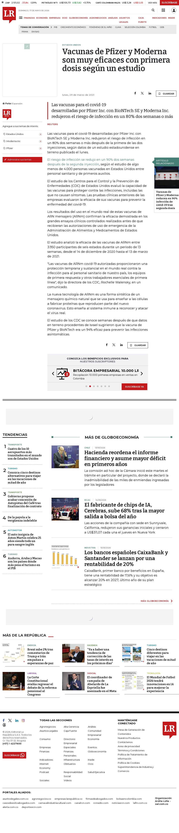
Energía (31, 645)
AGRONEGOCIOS (98, 18)
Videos (67, 780)
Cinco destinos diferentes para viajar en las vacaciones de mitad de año (161, 656)
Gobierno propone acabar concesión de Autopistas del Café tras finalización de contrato (25, 501)
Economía (93, 739)
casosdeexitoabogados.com (19, 803)
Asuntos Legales (49, 730)
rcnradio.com (100, 803)
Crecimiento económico (73, 27)
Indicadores (46, 759)
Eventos (92, 747)
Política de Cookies (129, 762)
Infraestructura (72, 759)
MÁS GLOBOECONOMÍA (155, 600)
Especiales (70, 747)
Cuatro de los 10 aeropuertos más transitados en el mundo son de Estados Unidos (25, 453)
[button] (52, 374)
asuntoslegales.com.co (15, 798)
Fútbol (153, 27)
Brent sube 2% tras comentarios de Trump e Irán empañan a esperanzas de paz (40, 656)
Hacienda (92, 645)
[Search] (153, 10)
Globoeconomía (97, 751)
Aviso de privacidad (129, 746)
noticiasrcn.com (121, 803)
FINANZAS (29, 18)
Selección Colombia (135, 27)
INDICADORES (159, 18)
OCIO (64, 18)
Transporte (15, 444)
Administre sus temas (17, 159)
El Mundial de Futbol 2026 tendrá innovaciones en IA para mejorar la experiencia (161, 684)
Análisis (92, 726)
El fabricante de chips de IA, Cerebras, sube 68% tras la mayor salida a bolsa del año (124, 511)
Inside (91, 759)
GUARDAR (166, 93)
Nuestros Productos (129, 738)
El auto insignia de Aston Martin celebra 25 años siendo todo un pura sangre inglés (24, 539)
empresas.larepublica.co (68, 798)
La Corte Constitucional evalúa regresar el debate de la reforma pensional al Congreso (42, 686)
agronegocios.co (41, 798)
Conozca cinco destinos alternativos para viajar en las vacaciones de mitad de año (24, 477)
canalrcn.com (82, 803)
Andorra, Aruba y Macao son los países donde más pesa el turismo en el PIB (25, 563)
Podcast (44, 772)
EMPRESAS (54, 18)
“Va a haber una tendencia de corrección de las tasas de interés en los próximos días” (100, 656)
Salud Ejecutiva (96, 772)
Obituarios (69, 763)
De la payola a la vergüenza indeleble (22, 519)
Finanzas (44, 751)
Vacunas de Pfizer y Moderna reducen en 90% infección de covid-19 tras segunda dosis (167, 200)
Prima (25, 32)
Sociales (44, 780)
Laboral (32, 673)
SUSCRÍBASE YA (134, 386)
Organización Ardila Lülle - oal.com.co (163, 801)
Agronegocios (48, 726)
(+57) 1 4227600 (12, 743)
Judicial (91, 673)
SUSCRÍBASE (169, 2)
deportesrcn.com (32, 807)
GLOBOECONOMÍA (78, 18)
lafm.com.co (140, 803)
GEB (162, 27)
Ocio (90, 763)
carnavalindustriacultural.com (54, 803)
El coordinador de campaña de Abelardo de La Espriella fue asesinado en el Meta (101, 684)
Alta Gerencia (71, 726)
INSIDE (171, 18)
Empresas (45, 747)
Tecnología (153, 673)
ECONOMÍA (42, 18)
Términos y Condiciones (131, 750)
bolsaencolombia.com (129, 798)
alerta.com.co (10, 807)
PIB (55, 27)
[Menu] (21, 17)
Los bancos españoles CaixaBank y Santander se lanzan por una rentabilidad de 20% (126, 558)
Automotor (15, 530)
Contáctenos (125, 742)
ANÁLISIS (113, 18)
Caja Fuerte (70, 730)
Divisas (35, 32)
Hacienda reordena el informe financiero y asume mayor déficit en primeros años (125, 458)
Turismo (12, 468)
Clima (118, 27)
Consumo (45, 739)
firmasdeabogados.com (99, 798)
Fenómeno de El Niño (100, 27)
